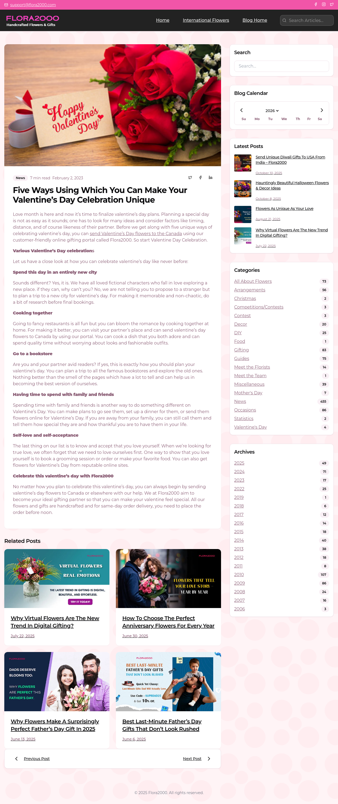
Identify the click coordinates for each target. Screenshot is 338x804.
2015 (238, 531)
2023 (239, 480)
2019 (239, 497)
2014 (239, 540)
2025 (239, 463)
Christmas (245, 298)
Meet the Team (250, 375)
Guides (241, 358)
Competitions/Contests (258, 307)
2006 (239, 609)
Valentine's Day (250, 427)
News (240, 401)
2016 (239, 523)
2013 (238, 548)
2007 (239, 600)
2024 (239, 471)
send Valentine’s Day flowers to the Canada (136, 233)
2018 (239, 506)
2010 (239, 574)
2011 (238, 566)
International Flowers (206, 20)
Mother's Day (248, 392)
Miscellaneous (249, 384)
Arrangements (249, 289)
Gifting (241, 350)
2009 (239, 583)
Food (239, 341)
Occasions (245, 410)
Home (163, 20)
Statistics (244, 418)
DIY (238, 332)
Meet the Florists (252, 367)
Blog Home (255, 20)
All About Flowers (253, 281)
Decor (240, 324)
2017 (239, 514)
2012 (239, 557)
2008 (239, 591)
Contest (242, 315)
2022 (239, 488)
